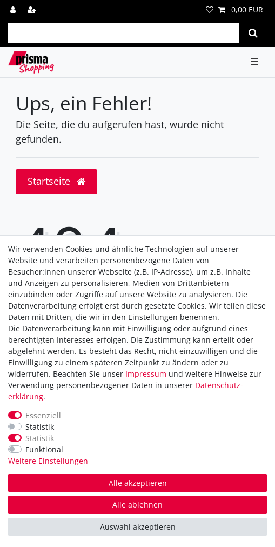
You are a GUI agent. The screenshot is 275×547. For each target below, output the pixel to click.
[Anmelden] (14, 9)
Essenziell (43, 415)
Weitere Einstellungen (48, 461)
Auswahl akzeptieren (138, 527)
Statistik (39, 427)
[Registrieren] (33, 9)
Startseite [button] (56, 181)
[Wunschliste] (209, 9)
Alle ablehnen (137, 504)
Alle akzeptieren (138, 483)
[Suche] (253, 33)
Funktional (44, 449)
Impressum (145, 374)
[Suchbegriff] (123, 33)
